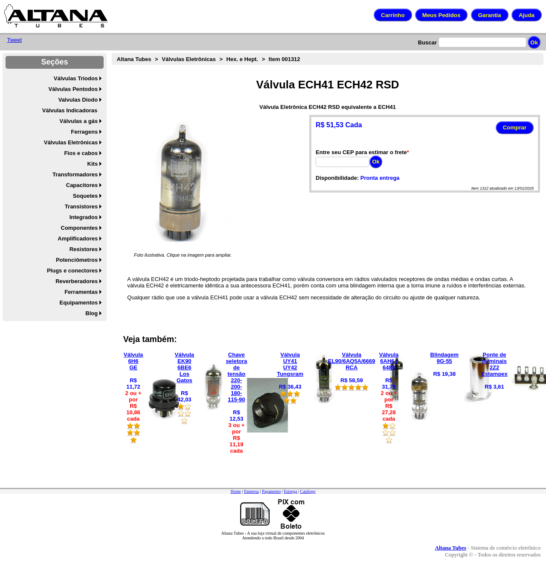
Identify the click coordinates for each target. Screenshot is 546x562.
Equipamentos (79, 302)
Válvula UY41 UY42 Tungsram (290, 364)
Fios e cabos (81, 153)
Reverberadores (76, 281)
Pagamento (271, 491)
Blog (91, 313)
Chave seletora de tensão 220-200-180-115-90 (236, 377)
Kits (92, 164)
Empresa (251, 491)
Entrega (290, 491)
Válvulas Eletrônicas (71, 142)
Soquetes (85, 196)
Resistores (84, 249)
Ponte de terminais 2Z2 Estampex (494, 364)
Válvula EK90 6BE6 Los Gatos (185, 367)
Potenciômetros (77, 260)
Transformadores (75, 174)
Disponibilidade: (337, 178)
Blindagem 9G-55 (444, 357)
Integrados (84, 217)
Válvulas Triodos (76, 78)
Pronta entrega (380, 178)
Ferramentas (81, 292)
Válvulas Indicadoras (69, 110)
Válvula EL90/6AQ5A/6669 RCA (351, 361)
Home (235, 491)
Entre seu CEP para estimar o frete (361, 152)
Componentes (79, 228)
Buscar (427, 42)
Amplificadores (78, 238)
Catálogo (307, 491)
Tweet (14, 40)
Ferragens (84, 132)
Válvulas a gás (79, 121)
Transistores (81, 206)
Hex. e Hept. (242, 59)
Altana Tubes (134, 59)
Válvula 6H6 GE (133, 361)
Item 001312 (284, 59)
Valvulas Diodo (78, 100)
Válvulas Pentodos (73, 89)
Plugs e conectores (72, 270)
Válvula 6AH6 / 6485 (389, 361)
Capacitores (82, 185)
